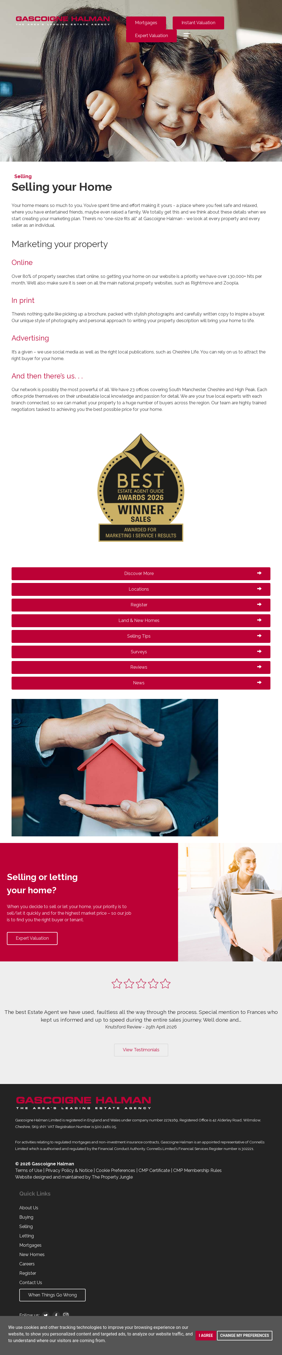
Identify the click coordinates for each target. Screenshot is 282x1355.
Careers (27, 1263)
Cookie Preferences (115, 1170)
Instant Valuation (198, 22)
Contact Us (30, 1282)
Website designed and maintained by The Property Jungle (74, 1177)
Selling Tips (194, 636)
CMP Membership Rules (197, 1170)
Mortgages (146, 22)
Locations (195, 589)
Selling (26, 1226)
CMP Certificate (154, 1170)
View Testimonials (141, 1049)
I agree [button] (206, 1335)
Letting (26, 1235)
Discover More (193, 573)
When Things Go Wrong (52, 1295)
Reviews (196, 667)
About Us (28, 1207)
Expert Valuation (151, 35)
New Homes (32, 1254)
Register (196, 604)
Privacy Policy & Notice (69, 1170)
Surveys (196, 651)
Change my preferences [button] (244, 1335)
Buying (26, 1217)
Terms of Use (28, 1170)
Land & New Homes (190, 620)
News (197, 682)
